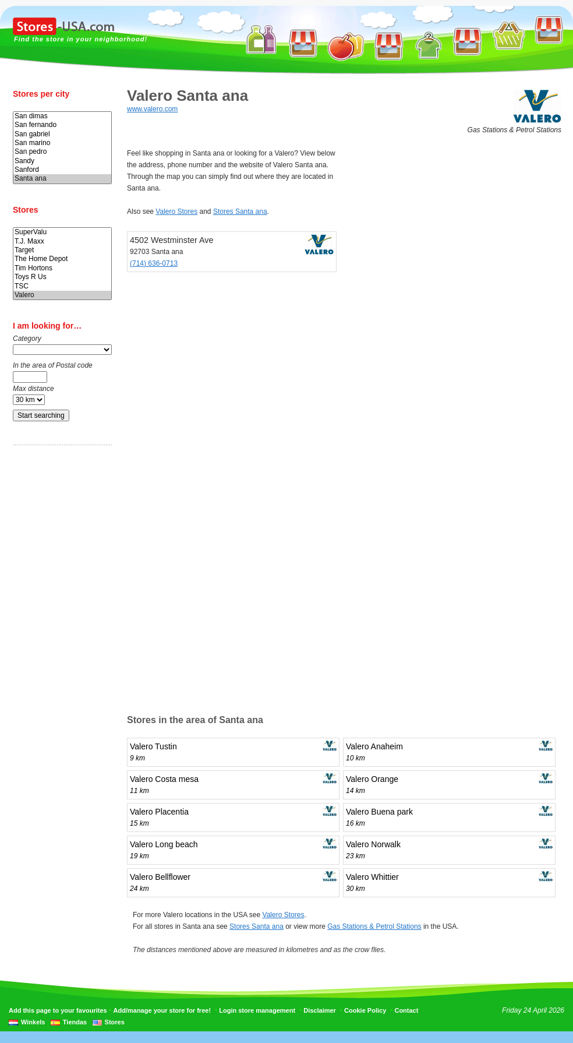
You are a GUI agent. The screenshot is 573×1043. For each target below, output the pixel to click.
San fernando (62, 125)
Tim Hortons (62, 268)
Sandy (62, 161)
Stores (115, 1022)
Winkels (33, 1022)
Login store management (257, 1010)
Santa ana (62, 178)
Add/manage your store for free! (162, 1010)
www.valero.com (152, 109)
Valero (62, 295)
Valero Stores (176, 211)
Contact (406, 1010)
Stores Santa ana (240, 211)
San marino (62, 143)
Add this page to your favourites (58, 1010)
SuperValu (62, 232)
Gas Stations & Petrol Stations (374, 926)
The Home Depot (62, 259)
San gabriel (62, 134)
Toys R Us (62, 277)
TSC (62, 286)
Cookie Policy (365, 1010)
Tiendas (75, 1022)
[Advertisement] (59, 637)
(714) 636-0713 (154, 263)
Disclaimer (319, 1010)
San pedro (62, 151)
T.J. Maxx (62, 241)
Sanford (62, 169)
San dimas (62, 116)
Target (62, 250)
